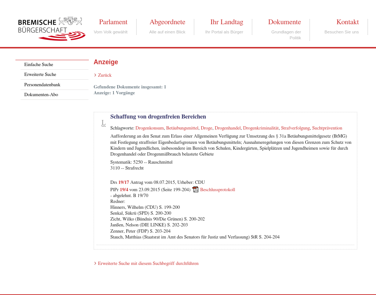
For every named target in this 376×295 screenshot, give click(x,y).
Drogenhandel (228, 128)
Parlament (113, 22)
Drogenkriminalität (261, 128)
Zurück (105, 75)
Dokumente (284, 22)
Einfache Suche (38, 64)
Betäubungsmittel (182, 128)
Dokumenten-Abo (41, 94)
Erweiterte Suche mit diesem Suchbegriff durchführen (148, 263)
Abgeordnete (167, 22)
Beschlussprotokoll (217, 189)
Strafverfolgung (295, 128)
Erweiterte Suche (40, 74)
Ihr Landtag (226, 22)
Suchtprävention (327, 128)
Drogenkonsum (149, 128)
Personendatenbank (42, 85)
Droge (206, 128)
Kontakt (347, 22)
